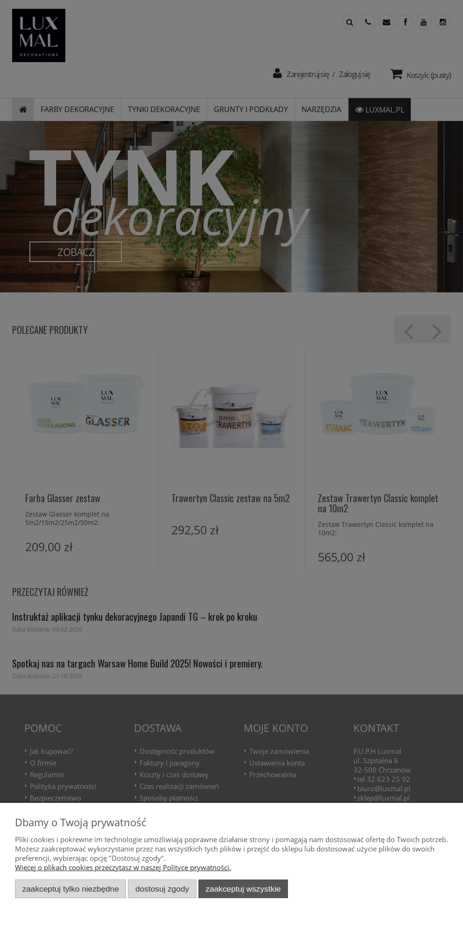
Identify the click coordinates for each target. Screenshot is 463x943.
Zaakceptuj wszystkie (243, 888)
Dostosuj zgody (162, 888)
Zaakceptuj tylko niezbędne (70, 888)
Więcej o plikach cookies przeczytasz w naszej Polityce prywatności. (123, 867)
